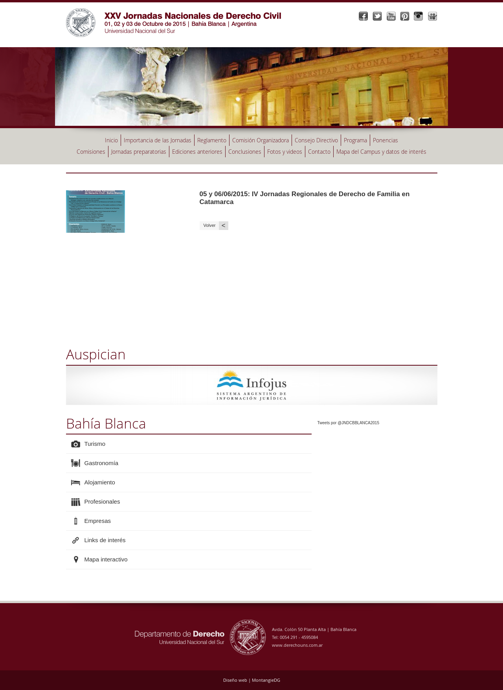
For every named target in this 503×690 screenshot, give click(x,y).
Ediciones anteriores (197, 151)
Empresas (97, 520)
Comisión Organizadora (260, 140)
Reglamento (211, 140)
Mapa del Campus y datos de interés (381, 151)
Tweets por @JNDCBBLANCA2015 (348, 423)
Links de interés (105, 540)
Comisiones (91, 151)
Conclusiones (244, 151)
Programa (355, 140)
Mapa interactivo (106, 559)
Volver (216, 225)
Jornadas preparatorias (138, 151)
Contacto (319, 151)
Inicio (111, 140)
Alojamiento (99, 482)
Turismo (95, 443)
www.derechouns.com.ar (297, 645)
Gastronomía (101, 463)
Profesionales (102, 501)
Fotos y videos (284, 151)
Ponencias (385, 140)
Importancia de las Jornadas (157, 140)
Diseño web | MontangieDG (251, 680)
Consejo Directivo (316, 140)
